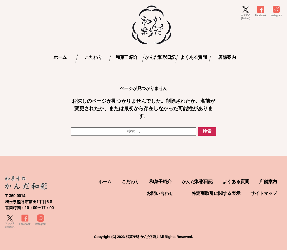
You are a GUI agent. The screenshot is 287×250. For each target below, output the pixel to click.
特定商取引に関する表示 (216, 193)
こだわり (93, 57)
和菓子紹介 (127, 57)
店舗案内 (227, 57)
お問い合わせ (160, 193)
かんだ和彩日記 (160, 57)
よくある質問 (193, 57)
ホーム (60, 57)
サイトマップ (263, 193)
